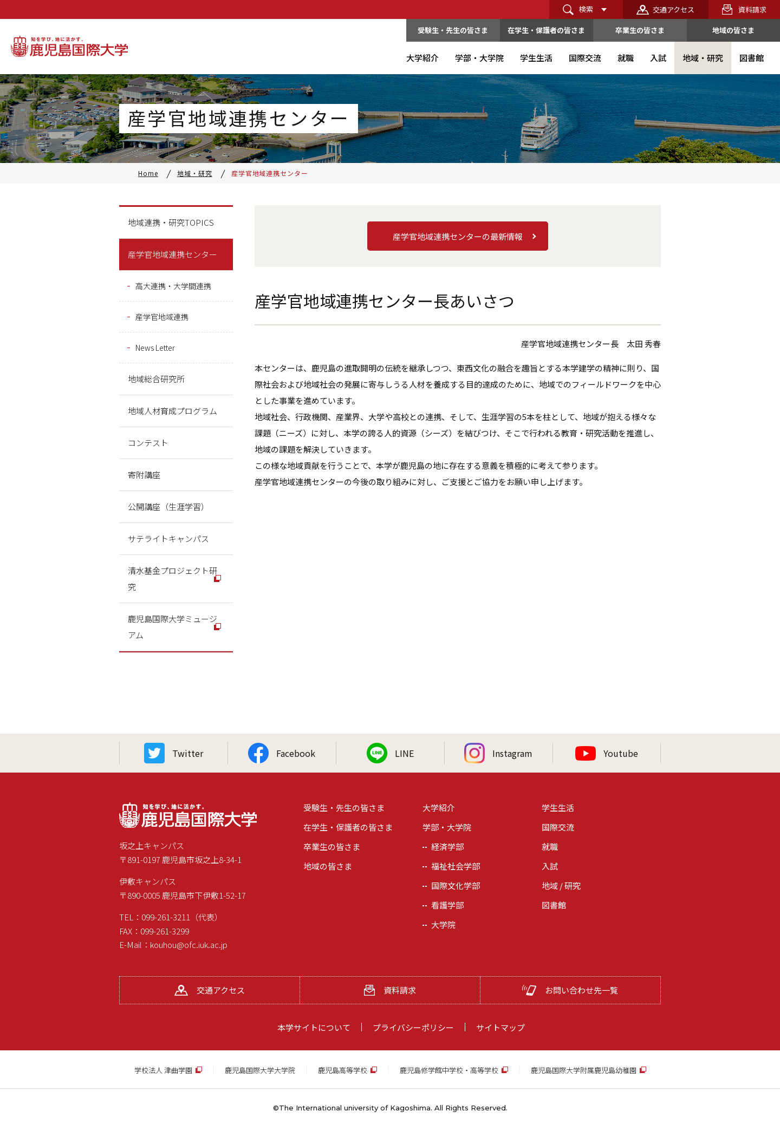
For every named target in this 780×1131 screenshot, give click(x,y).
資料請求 (752, 9)
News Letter (155, 347)
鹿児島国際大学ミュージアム (172, 626)
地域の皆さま (733, 30)
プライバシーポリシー (413, 1027)
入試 (550, 866)
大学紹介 (438, 807)
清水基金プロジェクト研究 (172, 578)
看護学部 (447, 905)
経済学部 (447, 846)
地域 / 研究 (561, 885)
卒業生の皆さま (640, 30)
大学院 (443, 924)
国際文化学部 (455, 885)
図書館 (554, 905)
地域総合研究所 (156, 378)
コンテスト (148, 442)
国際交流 (558, 827)
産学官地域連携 (161, 316)
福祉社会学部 (455, 866)
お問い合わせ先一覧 (570, 990)
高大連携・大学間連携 (173, 285)
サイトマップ (500, 1027)
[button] (457, 236)
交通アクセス (673, 9)
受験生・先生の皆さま (453, 30)
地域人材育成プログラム (172, 410)
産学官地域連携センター (172, 254)
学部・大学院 (446, 827)
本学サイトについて (313, 1027)
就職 (550, 846)
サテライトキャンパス (168, 538)
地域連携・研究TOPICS (171, 222)
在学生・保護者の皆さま (546, 30)
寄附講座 (144, 474)
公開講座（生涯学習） (168, 506)
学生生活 (558, 807)
